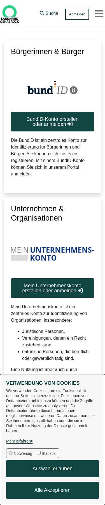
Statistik (48, 453)
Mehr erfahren (18, 441)
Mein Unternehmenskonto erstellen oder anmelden (52, 288)
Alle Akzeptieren (52, 490)
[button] (49, 12)
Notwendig (23, 453)
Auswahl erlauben (52, 468)
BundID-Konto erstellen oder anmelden (52, 121)
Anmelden (77, 14)
